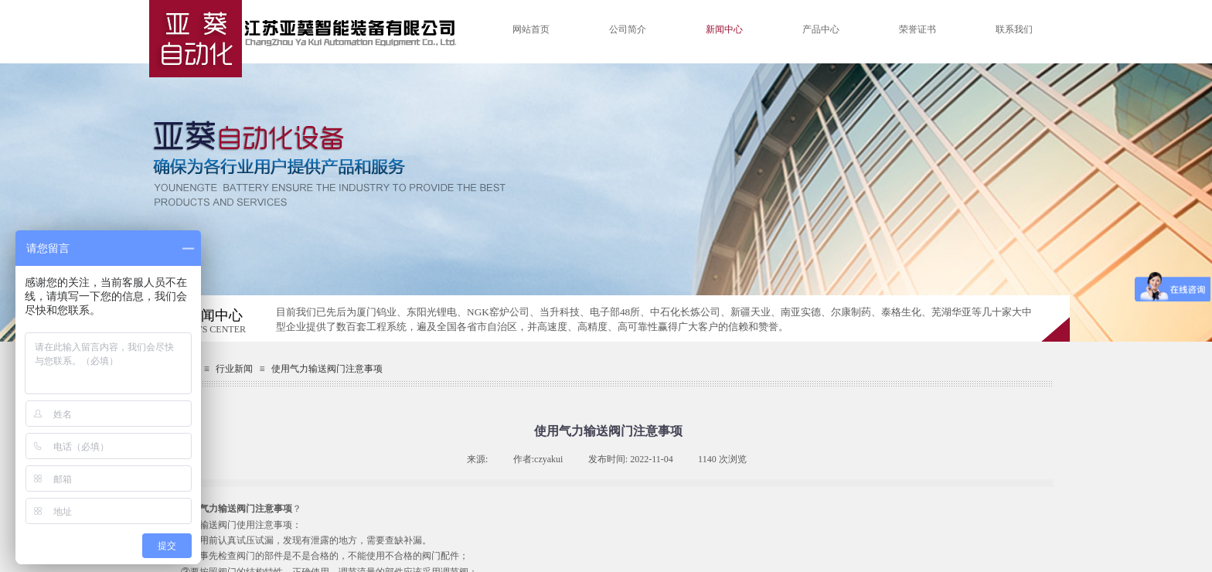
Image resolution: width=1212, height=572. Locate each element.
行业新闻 (234, 368)
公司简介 (627, 29)
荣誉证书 (917, 29)
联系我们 (1014, 29)
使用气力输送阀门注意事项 (327, 368)
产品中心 (820, 29)
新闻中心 (724, 29)
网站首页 (531, 29)
